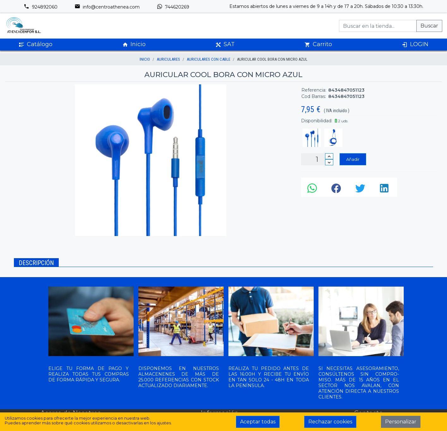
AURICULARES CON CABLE (208, 59)
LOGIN (415, 44)
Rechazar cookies (330, 422)
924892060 (40, 7)
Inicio (134, 44)
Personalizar (400, 422)
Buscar (429, 26)
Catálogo (35, 44)
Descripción (36, 263)
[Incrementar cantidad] (329, 156)
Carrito (318, 44)
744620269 (173, 7)
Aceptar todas (257, 422)
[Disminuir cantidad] (329, 162)
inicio (145, 59)
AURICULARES (168, 59)
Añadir (352, 159)
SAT (225, 44)
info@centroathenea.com (107, 7)
